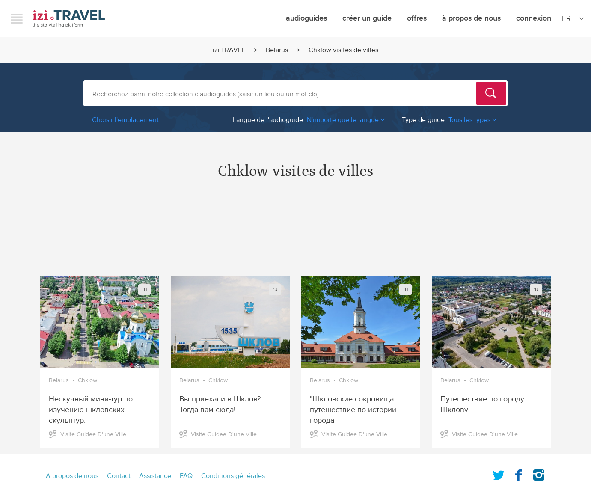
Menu (16, 18)
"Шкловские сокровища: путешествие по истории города (353, 409)
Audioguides (306, 18)
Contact (119, 476)
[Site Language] (571, 18)
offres (417, 18)
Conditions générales (233, 476)
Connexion (533, 18)
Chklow (87, 380)
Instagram (539, 473)
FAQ (186, 476)
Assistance (155, 476)
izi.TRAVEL (69, 18)
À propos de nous (471, 18)
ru (144, 289)
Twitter (498, 473)
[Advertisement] (296, 235)
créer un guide (367, 18)
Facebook (519, 473)
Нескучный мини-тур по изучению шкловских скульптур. (91, 409)
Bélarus (277, 50)
